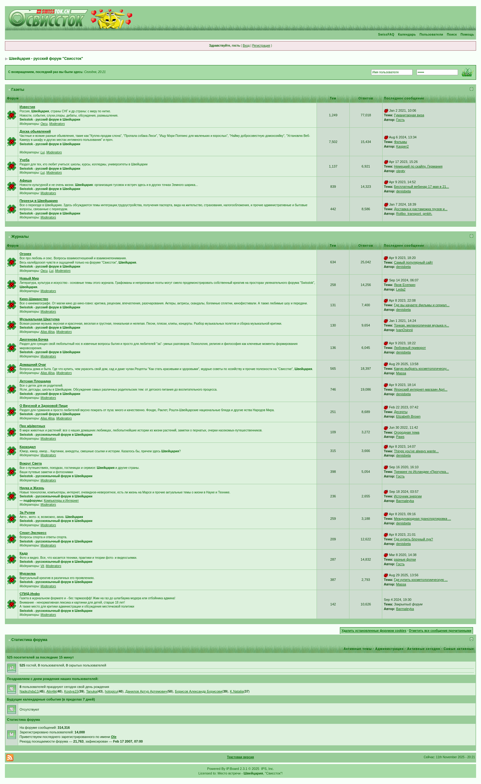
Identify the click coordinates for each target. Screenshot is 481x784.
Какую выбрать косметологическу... (421, 368)
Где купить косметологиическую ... (421, 579)
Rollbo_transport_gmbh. (414, 213)
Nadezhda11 (29, 691)
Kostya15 (71, 691)
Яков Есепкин (404, 285)
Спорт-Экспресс (33, 533)
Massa (401, 373)
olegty (400, 171)
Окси (44, 124)
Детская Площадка (35, 381)
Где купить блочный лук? (413, 539)
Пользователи (431, 34)
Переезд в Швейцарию (39, 201)
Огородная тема (406, 432)
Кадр (24, 553)
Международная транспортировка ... (422, 518)
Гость (400, 120)
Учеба (24, 160)
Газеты (17, 89)
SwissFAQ (386, 34)
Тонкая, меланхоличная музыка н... (421, 325)
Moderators (57, 124)
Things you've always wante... (416, 451)
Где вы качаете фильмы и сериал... (421, 305)
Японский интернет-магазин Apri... (420, 389)
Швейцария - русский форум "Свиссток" (46, 58)
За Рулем (27, 512)
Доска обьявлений (35, 131)
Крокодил (28, 447)
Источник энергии (407, 496)
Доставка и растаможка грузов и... (421, 209)
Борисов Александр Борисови (198, 691)
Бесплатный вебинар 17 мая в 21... (421, 186)
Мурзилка (28, 573)
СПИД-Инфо (30, 594)
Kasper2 (402, 146)
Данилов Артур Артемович (146, 691)
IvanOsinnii (404, 330)
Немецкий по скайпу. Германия (418, 166)
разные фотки (405, 559)
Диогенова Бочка (34, 339)
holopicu (111, 691)
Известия (27, 107)
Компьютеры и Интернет (61, 500)
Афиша (26, 180)
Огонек (25, 254)
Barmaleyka (405, 501)
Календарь (407, 34)
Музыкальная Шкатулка (40, 319)
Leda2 (401, 289)
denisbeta (403, 191)
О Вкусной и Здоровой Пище (44, 405)
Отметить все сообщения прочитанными (440, 630)
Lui (42, 152)
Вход (246, 45)
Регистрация (261, 45)
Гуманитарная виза (409, 115)
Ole (114, 737)
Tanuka (91, 691)
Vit (42, 566)
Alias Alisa (47, 332)
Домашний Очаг (33, 364)
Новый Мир (29, 278)
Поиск (452, 34)
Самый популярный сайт (413, 262)
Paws (400, 436)
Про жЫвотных (32, 426)
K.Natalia (237, 691)
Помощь (467, 34)
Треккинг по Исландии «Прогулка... (421, 471)
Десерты (400, 412)
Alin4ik (51, 691)
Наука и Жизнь (32, 488)
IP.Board (232, 768)
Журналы (20, 236)
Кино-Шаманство (34, 299)
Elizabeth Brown (408, 416)
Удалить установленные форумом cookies (374, 630)
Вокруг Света (31, 463)
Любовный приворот (410, 348)
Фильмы (400, 142)
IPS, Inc (267, 768)
